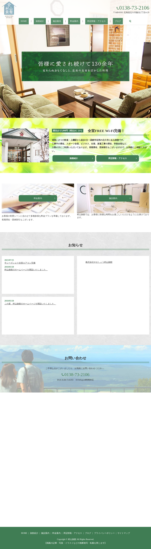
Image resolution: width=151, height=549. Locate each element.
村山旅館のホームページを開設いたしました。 (26, 270)
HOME (34, 21)
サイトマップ (124, 533)
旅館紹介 (46, 21)
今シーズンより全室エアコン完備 (19, 263)
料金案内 (72, 21)
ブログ (108, 21)
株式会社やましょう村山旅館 (99, 262)
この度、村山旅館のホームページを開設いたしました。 (30, 304)
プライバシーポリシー (104, 533)
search (118, 21)
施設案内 (59, 21)
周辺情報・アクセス (90, 21)
